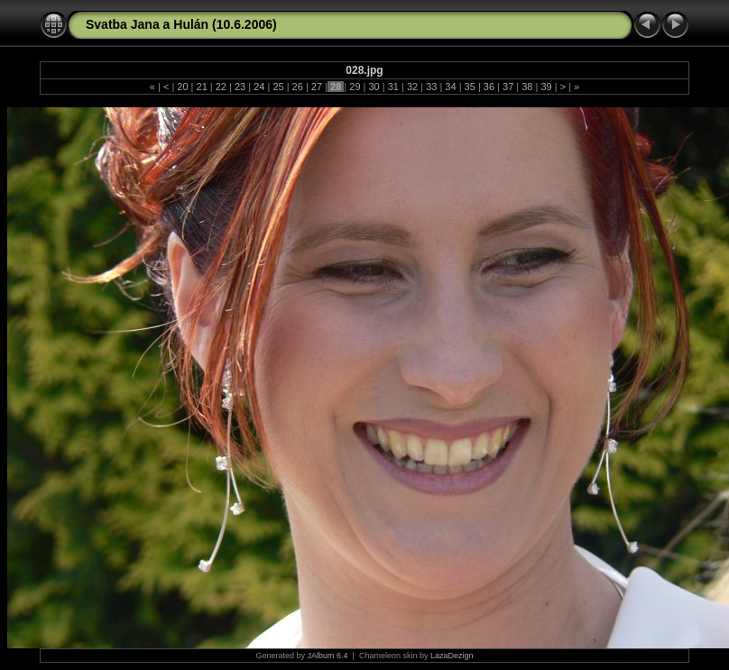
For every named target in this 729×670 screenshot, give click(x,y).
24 (259, 86)
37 (508, 86)
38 (527, 86)
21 (201, 86)
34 (450, 86)
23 (240, 86)
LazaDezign (452, 655)
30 (373, 86)
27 (317, 86)
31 (393, 86)
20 (182, 86)
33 (431, 86)
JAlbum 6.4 (328, 655)
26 (298, 86)
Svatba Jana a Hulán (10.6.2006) (181, 24)
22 (221, 86)
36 (489, 86)
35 (470, 86)
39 (546, 86)
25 (278, 86)
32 (412, 86)
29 (354, 86)
